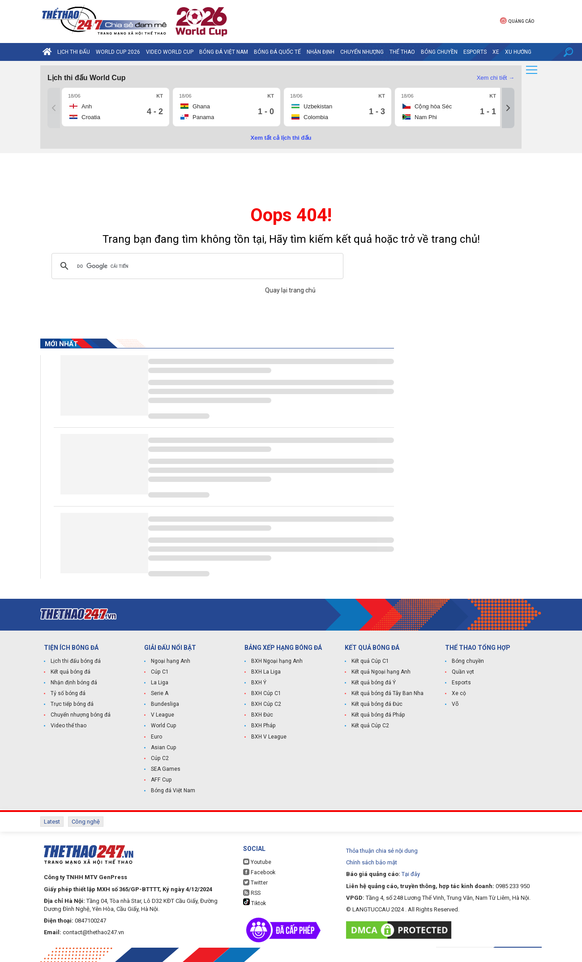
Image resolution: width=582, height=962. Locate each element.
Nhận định (320, 52)
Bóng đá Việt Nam (223, 52)
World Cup (163, 726)
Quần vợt (463, 672)
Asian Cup (163, 747)
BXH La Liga (266, 672)
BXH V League (269, 737)
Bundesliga (165, 704)
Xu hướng (518, 52)
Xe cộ (459, 694)
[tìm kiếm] (196, 266)
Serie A (159, 694)
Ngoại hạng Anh (170, 661)
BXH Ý (258, 683)
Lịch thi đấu (73, 52)
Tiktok (254, 902)
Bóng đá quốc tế (277, 52)
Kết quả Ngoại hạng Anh (381, 672)
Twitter (255, 882)
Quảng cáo (517, 20)
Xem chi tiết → (495, 77)
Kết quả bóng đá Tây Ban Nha (387, 694)
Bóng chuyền (439, 52)
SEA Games (165, 769)
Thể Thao (402, 52)
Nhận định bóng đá (74, 683)
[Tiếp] (508, 108)
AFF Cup (161, 780)
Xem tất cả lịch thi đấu (281, 137)
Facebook (258, 871)
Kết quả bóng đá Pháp (377, 715)
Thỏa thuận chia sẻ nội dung (382, 850)
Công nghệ (86, 821)
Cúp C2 (159, 758)
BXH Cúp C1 (266, 694)
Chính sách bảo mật (371, 862)
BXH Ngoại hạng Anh (277, 661)
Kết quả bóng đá (70, 672)
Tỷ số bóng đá (68, 694)
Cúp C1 (159, 672)
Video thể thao (68, 726)
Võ (455, 704)
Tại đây (411, 873)
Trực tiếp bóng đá (72, 704)
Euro (156, 737)
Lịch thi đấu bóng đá (75, 661)
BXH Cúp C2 (266, 704)
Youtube (257, 861)
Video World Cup (169, 52)
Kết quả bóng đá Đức (376, 704)
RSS (252, 892)
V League (162, 715)
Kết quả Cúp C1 (370, 661)
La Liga (159, 683)
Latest (52, 821)
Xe (495, 52)
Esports (475, 52)
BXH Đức (262, 715)
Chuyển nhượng (362, 52)
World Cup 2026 (118, 52)
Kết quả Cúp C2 (370, 726)
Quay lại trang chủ (291, 290)
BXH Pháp (263, 726)
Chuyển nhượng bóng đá (80, 715)
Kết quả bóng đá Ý (373, 683)
